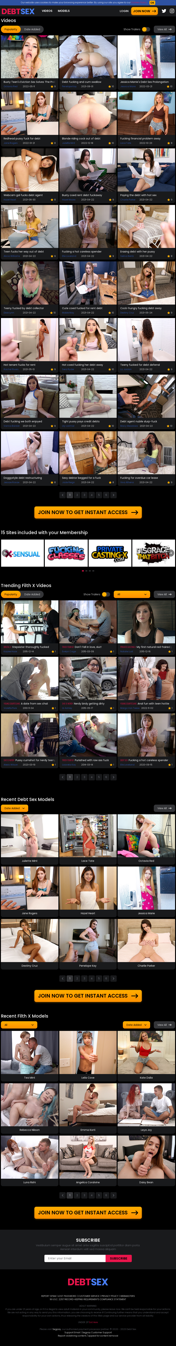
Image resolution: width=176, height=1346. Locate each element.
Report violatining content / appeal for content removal (88, 1335)
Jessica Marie (128, 86)
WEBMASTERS (127, 1296)
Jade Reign (68, 482)
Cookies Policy (139, 2)
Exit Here (93, 1322)
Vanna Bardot (11, 425)
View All (164, 29)
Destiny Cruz (127, 312)
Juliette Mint (68, 143)
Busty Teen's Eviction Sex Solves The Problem (30, 82)
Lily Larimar (68, 425)
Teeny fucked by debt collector (24, 308)
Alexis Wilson (11, 764)
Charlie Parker (127, 199)
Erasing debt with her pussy (137, 251)
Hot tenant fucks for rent (19, 365)
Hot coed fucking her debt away (82, 365)
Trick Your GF (68, 646)
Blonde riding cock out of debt (81, 138)
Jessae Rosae (11, 482)
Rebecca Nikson (30, 1130)
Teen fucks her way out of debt (24, 251)
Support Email (72, 1332)
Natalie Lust (126, 651)
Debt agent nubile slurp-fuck (138, 421)
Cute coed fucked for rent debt (82, 308)
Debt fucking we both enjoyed (23, 421)
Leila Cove (88, 1077)
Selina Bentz (127, 256)
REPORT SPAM (48, 1296)
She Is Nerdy (67, 703)
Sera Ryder (68, 369)
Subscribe (118, 1258)
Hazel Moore (68, 199)
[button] (83, 570)
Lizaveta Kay (69, 764)
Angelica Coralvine (88, 1182)
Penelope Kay (69, 86)
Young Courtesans (12, 703)
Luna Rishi (29, 1182)
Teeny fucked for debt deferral (140, 365)
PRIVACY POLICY (109, 1296)
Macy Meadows (129, 425)
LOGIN (124, 11)
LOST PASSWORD (67, 1296)
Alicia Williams (12, 256)
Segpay (56, 1329)
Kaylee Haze (10, 651)
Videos (47, 11)
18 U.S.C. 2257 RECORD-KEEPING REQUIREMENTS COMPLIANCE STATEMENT (88, 1299)
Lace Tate (125, 143)
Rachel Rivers (11, 369)
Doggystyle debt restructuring (23, 478)
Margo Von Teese (129, 708)
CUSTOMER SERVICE (88, 1296)
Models (64, 11)
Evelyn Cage (69, 651)
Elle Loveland (69, 256)
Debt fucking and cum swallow (81, 82)
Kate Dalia (146, 1077)
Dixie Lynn (9, 312)
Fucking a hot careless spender (82, 251)
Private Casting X (128, 646)
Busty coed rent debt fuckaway (82, 195)
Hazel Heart (10, 199)
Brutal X (7, 646)
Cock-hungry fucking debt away (141, 308)
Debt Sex (124, 760)
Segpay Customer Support (97, 1332)
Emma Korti (88, 1130)
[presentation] (5, 553)
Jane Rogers (11, 143)
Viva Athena (127, 482)
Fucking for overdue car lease (139, 478)
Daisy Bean (146, 1182)
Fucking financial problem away (140, 138)
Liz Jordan (126, 369)
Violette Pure (10, 708)
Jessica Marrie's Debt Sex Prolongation (144, 82)
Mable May (68, 312)
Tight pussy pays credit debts (81, 421)
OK (152, 3)
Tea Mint (29, 1077)
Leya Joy (146, 1130)
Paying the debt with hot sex (138, 195)
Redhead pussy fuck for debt (22, 138)
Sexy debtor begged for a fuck (81, 478)
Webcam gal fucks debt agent (23, 195)
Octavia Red (10, 86)
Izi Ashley (67, 708)
